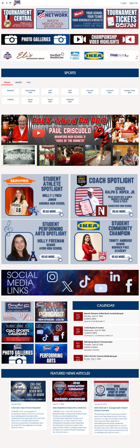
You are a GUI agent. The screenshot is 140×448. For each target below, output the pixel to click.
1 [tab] (54, 167)
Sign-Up (133, 3)
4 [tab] (66, 167)
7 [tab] (77, 167)
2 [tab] (58, 167)
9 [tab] (85, 167)
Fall (29, 82)
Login (124, 3)
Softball (10, 100)
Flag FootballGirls (30, 92)
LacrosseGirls (109, 92)
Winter (18, 82)
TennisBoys (30, 101)
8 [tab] (81, 167)
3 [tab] (62, 167)
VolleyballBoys (70, 101)
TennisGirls (50, 101)
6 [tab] (74, 167)
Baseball (10, 91)
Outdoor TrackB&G (129, 92)
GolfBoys (50, 92)
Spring (7, 82)
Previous (5, 411)
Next (134, 411)
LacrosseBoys (89, 92)
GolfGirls (70, 92)
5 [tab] (70, 167)
